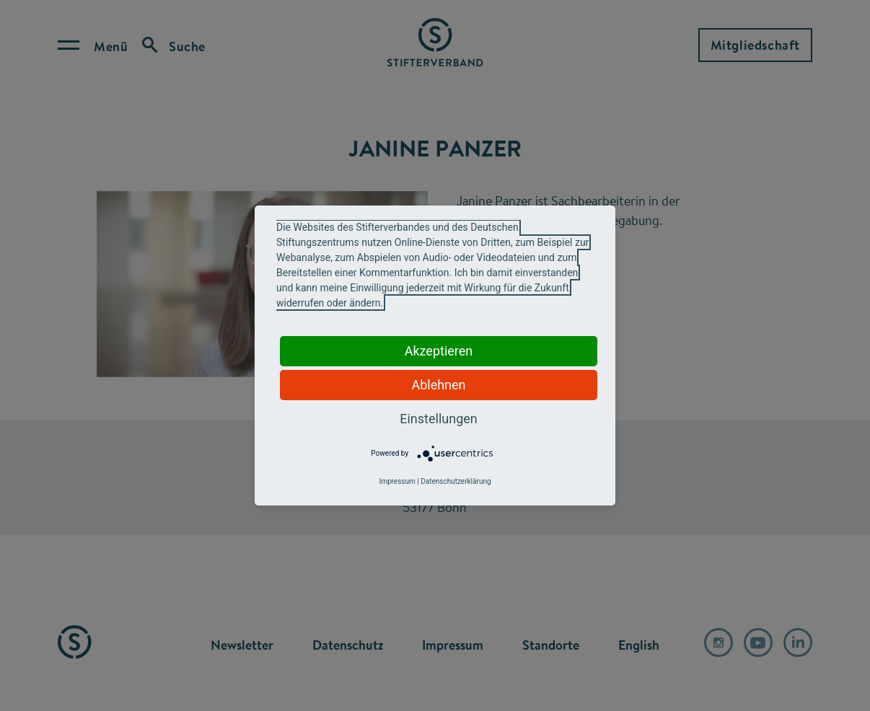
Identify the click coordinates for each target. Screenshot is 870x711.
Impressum (397, 481)
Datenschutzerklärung (456, 481)
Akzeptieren (439, 350)
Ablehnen (438, 384)
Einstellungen (438, 418)
